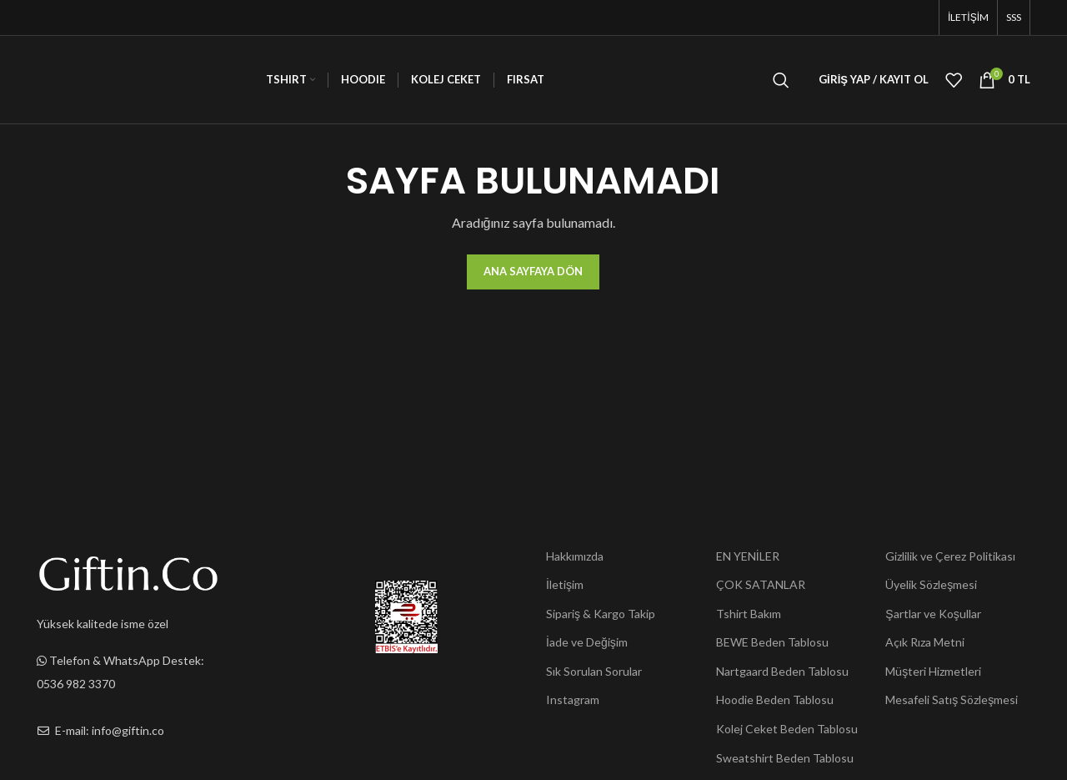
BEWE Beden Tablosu (772, 642)
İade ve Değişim (587, 642)
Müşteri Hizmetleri (933, 671)
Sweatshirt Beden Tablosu (785, 758)
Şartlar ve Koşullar (932, 613)
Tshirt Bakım (748, 613)
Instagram (572, 699)
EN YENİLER (747, 556)
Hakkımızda (575, 556)
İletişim (565, 584)
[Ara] (781, 80)
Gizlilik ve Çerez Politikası (950, 556)
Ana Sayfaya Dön (533, 271)
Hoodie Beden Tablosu (775, 699)
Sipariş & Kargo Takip (600, 613)
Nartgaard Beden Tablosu (782, 671)
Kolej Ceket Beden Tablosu (787, 729)
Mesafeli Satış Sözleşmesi (951, 699)
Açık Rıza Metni (924, 642)
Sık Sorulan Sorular (594, 671)
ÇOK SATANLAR (760, 584)
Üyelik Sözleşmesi (931, 584)
